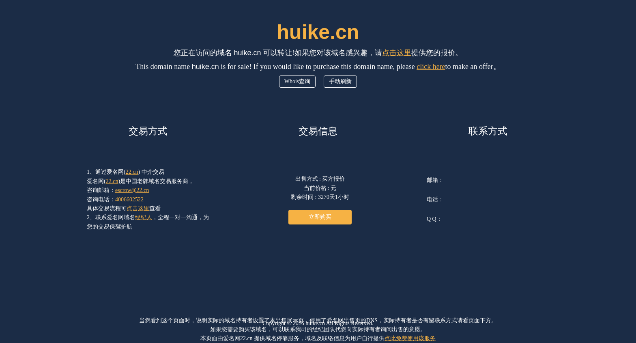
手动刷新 (340, 81)
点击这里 (396, 53)
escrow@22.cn (132, 190)
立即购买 (320, 217)
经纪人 (143, 217)
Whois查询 (297, 81)
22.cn (132, 172)
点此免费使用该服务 (410, 338)
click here (431, 67)
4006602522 (129, 199)
